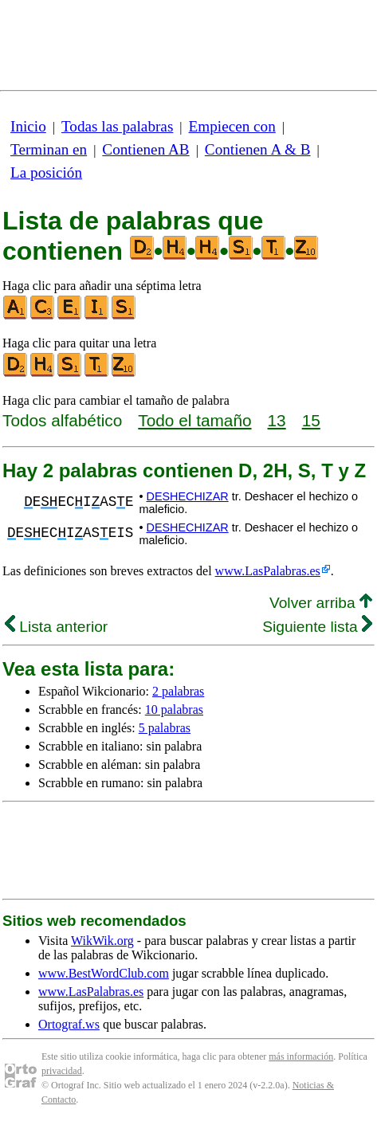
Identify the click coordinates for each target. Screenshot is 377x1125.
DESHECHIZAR (187, 496)
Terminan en (48, 149)
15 (311, 420)
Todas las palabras (117, 126)
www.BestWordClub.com (103, 973)
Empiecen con (232, 126)
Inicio (28, 126)
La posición (46, 172)
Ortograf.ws (69, 1024)
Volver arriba (320, 602)
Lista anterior (56, 626)
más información (301, 1056)
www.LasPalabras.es (267, 571)
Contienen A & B (258, 149)
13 (277, 420)
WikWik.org (102, 940)
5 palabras (164, 728)
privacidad (61, 1070)
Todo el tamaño (194, 420)
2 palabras (178, 691)
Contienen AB (145, 149)
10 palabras (174, 709)
